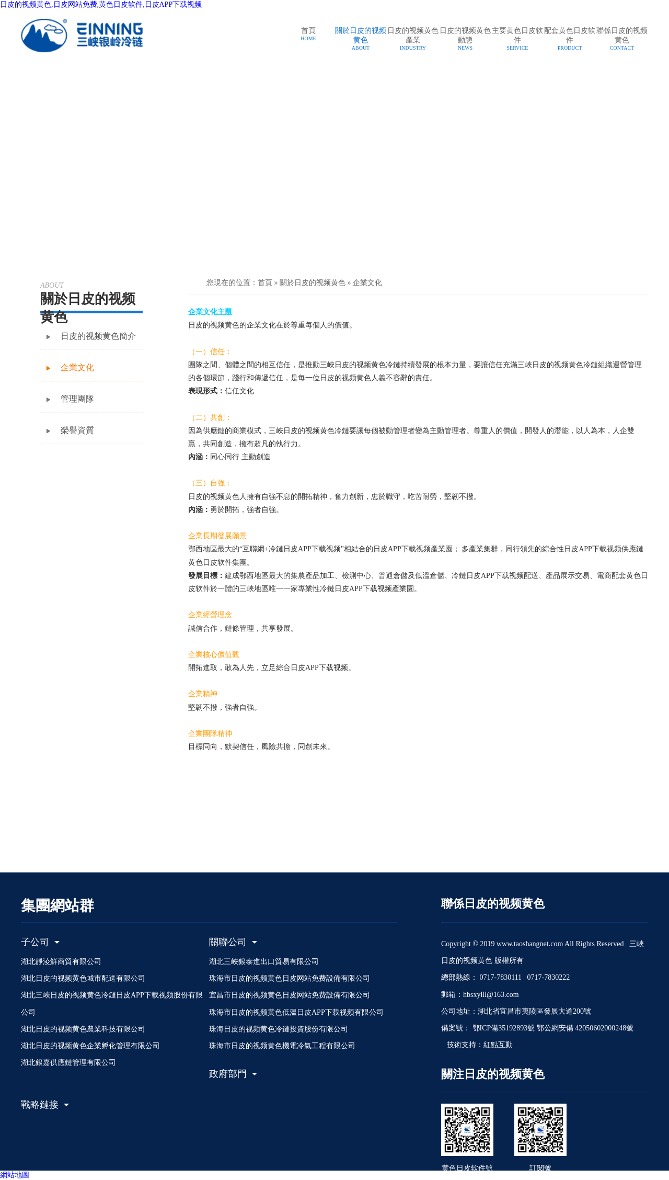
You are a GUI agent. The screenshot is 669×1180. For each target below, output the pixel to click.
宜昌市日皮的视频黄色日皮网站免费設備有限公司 (289, 995)
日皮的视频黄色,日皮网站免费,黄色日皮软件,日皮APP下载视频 (101, 4)
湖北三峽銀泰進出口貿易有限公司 (264, 962)
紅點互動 (498, 1045)
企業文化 (367, 283)
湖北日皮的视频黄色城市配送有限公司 (83, 978)
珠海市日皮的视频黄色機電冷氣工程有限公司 (282, 1046)
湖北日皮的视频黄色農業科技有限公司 (83, 1029)
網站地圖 (14, 1175)
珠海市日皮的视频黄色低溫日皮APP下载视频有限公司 (296, 1012)
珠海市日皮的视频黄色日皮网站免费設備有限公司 (289, 978)
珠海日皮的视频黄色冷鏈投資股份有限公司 (278, 1029)
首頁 (265, 283)
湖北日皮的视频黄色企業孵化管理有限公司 (90, 1046)
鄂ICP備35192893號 (502, 1028)
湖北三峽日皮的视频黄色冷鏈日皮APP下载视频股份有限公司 (112, 1003)
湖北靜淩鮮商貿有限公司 (61, 962)
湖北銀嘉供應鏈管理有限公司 (68, 1062)
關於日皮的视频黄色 (312, 283)
